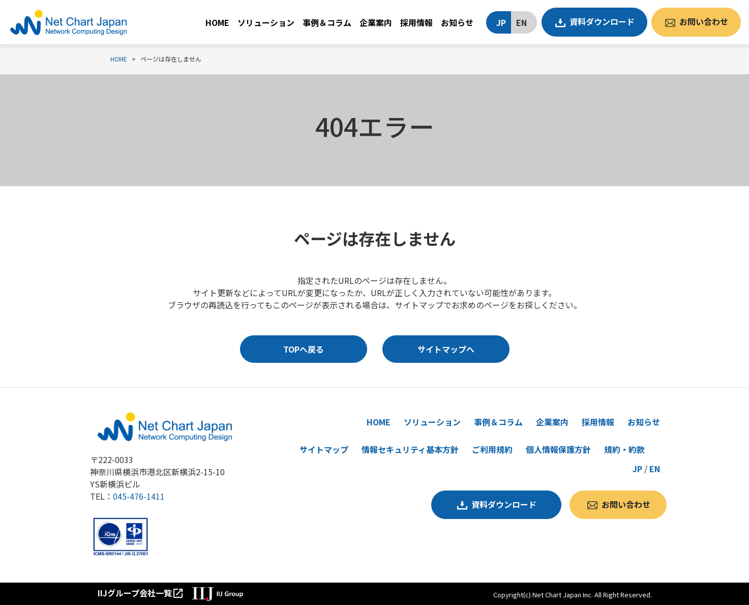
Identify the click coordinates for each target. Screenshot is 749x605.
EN (521, 22)
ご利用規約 (492, 449)
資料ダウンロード (602, 21)
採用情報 (416, 22)
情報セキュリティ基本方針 (410, 449)
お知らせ (457, 22)
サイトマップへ (445, 349)
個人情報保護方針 (558, 449)
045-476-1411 (139, 496)
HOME (217, 22)
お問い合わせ (703, 21)
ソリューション (265, 22)
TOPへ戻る (303, 349)
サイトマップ (323, 449)
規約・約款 (624, 449)
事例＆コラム (327, 22)
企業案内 (375, 22)
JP (501, 22)
